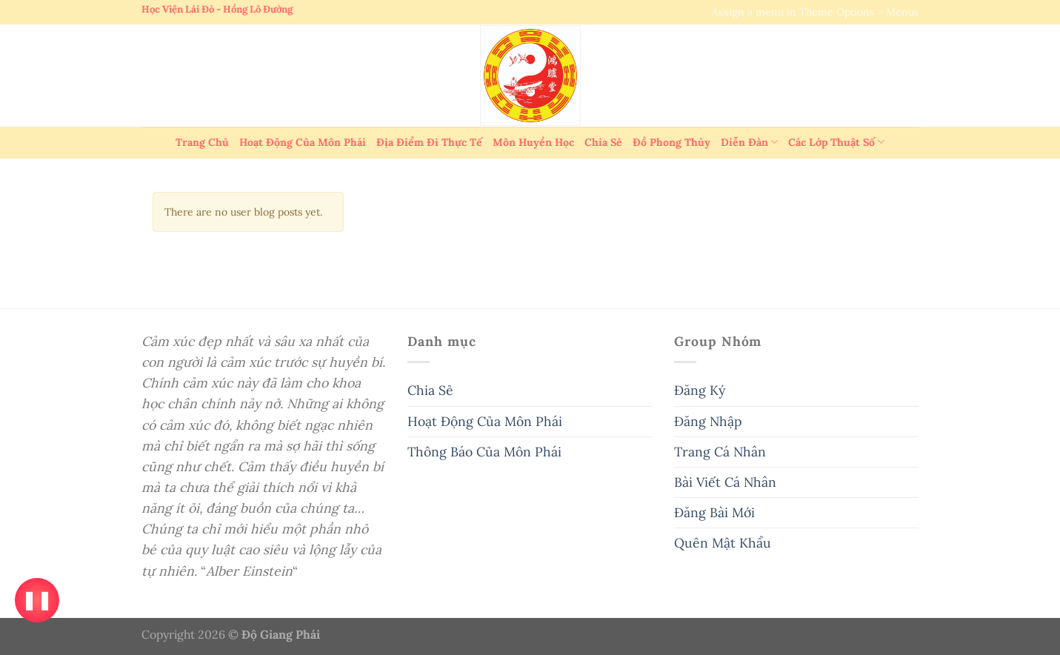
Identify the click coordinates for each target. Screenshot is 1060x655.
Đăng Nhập (708, 421)
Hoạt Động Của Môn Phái (302, 142)
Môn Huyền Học (533, 142)
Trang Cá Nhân (720, 451)
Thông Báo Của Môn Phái (484, 451)
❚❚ (36, 599)
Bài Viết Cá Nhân (725, 482)
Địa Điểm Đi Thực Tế (429, 142)
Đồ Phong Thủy (671, 142)
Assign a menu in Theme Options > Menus (815, 12)
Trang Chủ (202, 142)
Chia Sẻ (603, 142)
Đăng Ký (699, 390)
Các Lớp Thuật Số (836, 142)
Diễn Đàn (749, 142)
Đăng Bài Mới (714, 512)
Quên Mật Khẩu (722, 542)
